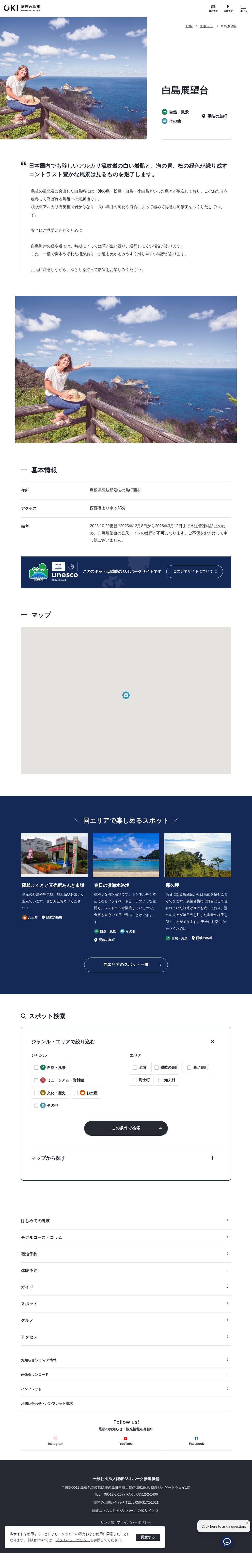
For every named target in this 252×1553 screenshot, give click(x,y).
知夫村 (169, 1080)
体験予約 (228, 11)
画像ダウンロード (34, 1375)
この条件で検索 (126, 1128)
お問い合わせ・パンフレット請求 (47, 1403)
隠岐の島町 (169, 1067)
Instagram (55, 1441)
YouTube (126, 1441)
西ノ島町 (200, 1067)
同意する (148, 1537)
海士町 (144, 1080)
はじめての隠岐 (124, 1221)
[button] (126, 695)
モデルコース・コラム (124, 1237)
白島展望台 (228, 26)
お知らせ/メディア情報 (38, 1360)
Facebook (196, 1441)
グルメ (124, 1320)
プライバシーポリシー (73, 1540)
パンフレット (31, 1389)
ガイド (27, 1287)
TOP (189, 26)
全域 (142, 1067)
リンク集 (107, 1522)
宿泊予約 (213, 11)
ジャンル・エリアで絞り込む (63, 1041)
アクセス (29, 1337)
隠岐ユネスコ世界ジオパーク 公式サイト (90, 1510)
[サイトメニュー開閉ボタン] (243, 9)
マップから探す (48, 1158)
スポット (206, 26)
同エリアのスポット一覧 (126, 964)
